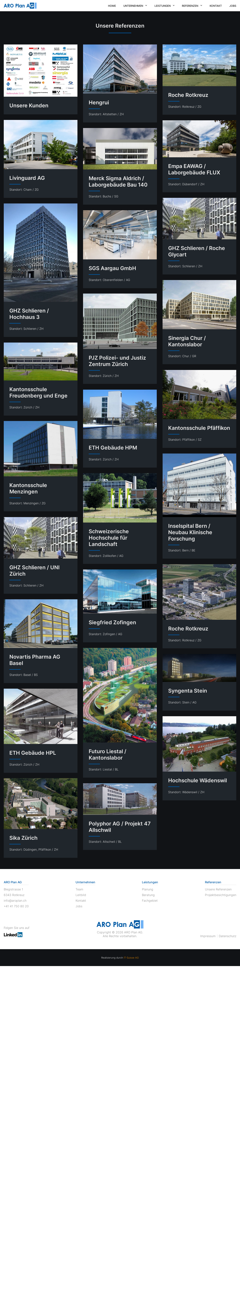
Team (79, 889)
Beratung (148, 895)
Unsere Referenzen (218, 889)
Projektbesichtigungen (220, 895)
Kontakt (216, 5)
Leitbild (81, 895)
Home (112, 5)
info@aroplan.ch (15, 900)
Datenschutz (227, 936)
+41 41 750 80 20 (16, 906)
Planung (147, 889)
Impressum (208, 936)
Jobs (232, 5)
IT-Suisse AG (131, 957)
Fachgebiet (150, 900)
